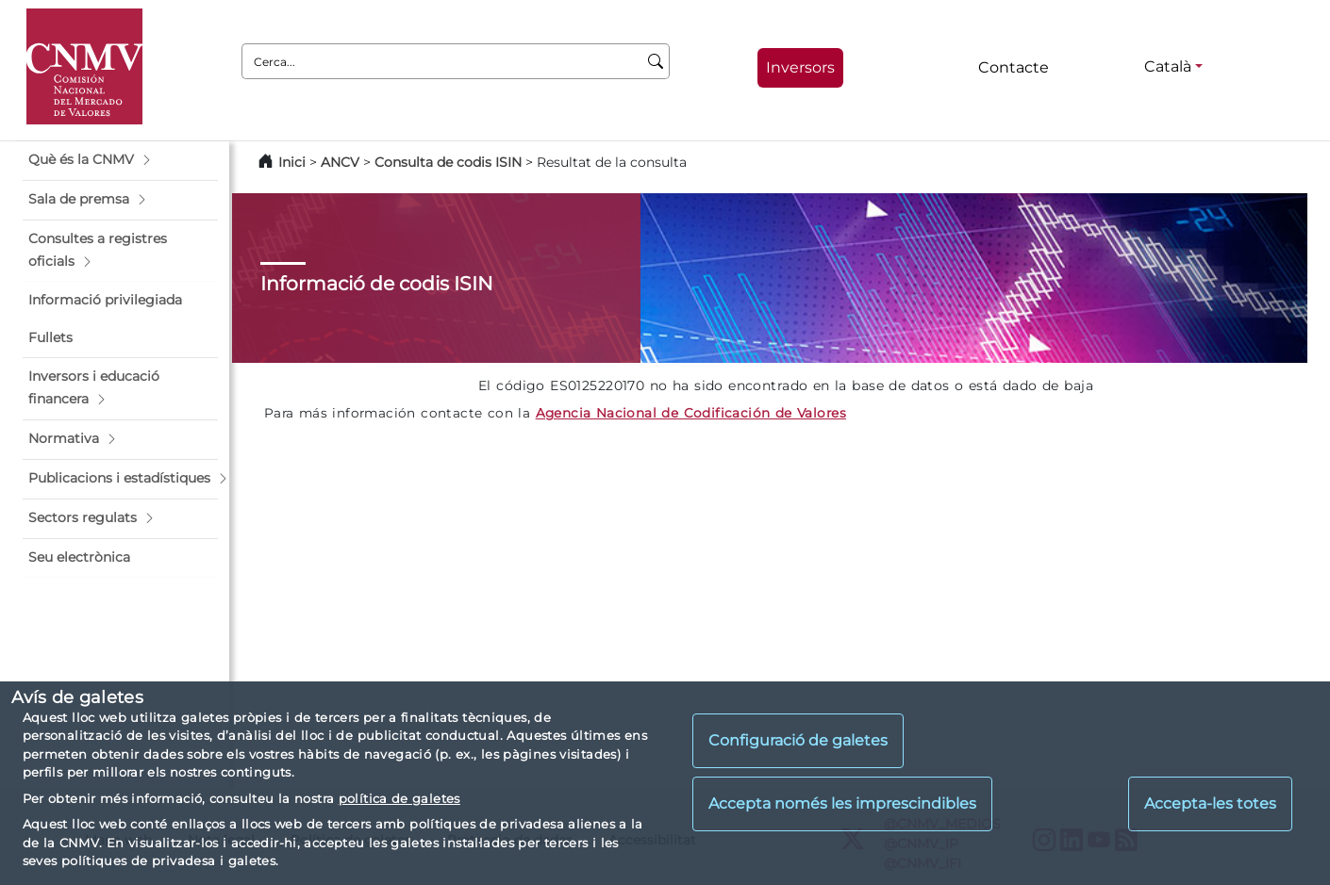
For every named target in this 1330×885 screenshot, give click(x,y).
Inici (292, 162)
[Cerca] (656, 61)
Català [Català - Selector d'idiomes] (1167, 66)
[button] (120, 160)
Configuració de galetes (798, 740)
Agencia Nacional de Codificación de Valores (691, 412)
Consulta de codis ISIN (448, 162)
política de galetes (399, 798)
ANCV (340, 162)
